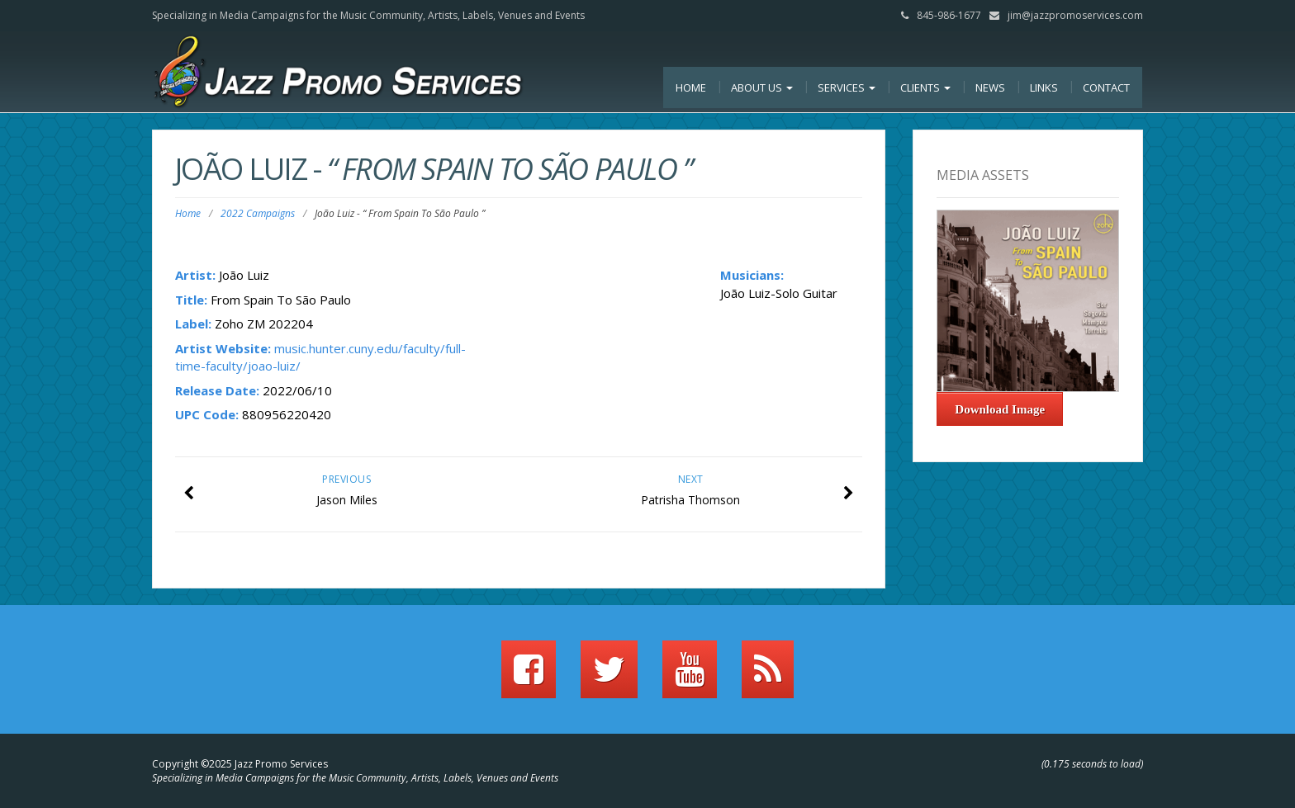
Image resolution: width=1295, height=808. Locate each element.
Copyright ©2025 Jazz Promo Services (240, 764)
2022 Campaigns (258, 213)
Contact (1106, 87)
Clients (925, 87)
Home (691, 87)
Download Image (1000, 409)
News (990, 87)
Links (1044, 87)
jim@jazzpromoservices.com (1075, 15)
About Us (762, 87)
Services (846, 87)
